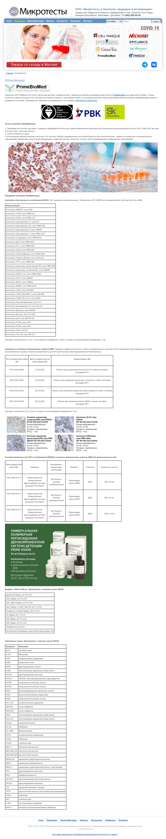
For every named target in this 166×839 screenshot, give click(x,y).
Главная (9, 73)
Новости (50, 21)
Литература (62, 21)
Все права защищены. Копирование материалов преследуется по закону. (85, 834)
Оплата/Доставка (35, 21)
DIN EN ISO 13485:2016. (87, 100)
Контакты (87, 21)
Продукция (52, 820)
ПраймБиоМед (119, 95)
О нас (9, 21)
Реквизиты (75, 21)
